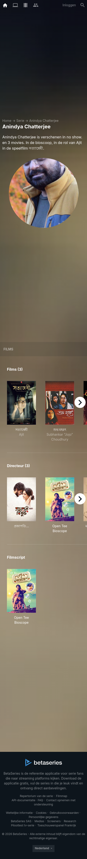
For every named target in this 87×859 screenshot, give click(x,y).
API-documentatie (23, 800)
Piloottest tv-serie (22, 825)
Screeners (54, 821)
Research (70, 821)
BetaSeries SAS (21, 821)
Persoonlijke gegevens (43, 817)
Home (6, 121)
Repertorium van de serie (36, 796)
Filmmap (61, 796)
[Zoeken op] (82, 5)
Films (8, 349)
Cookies (41, 813)
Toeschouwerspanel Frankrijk (56, 825)
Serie (20, 121)
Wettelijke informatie (19, 813)
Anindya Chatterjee (44, 121)
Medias (39, 821)
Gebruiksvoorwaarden (64, 813)
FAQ (40, 800)
